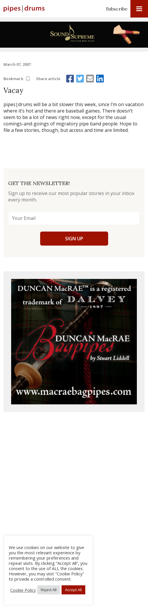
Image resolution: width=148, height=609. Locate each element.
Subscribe (116, 9)
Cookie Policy (23, 590)
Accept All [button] (73, 589)
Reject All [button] (49, 589)
